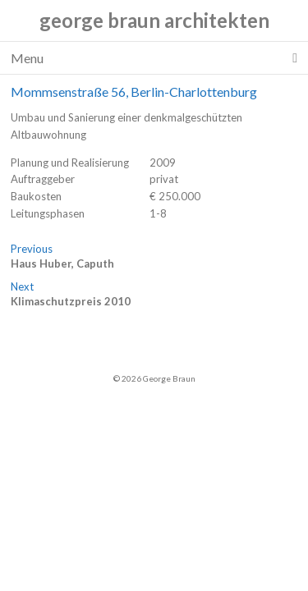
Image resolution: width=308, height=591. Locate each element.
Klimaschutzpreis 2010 (71, 301)
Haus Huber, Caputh (62, 263)
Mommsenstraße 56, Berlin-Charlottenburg (134, 91)
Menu (154, 58)
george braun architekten (154, 20)
